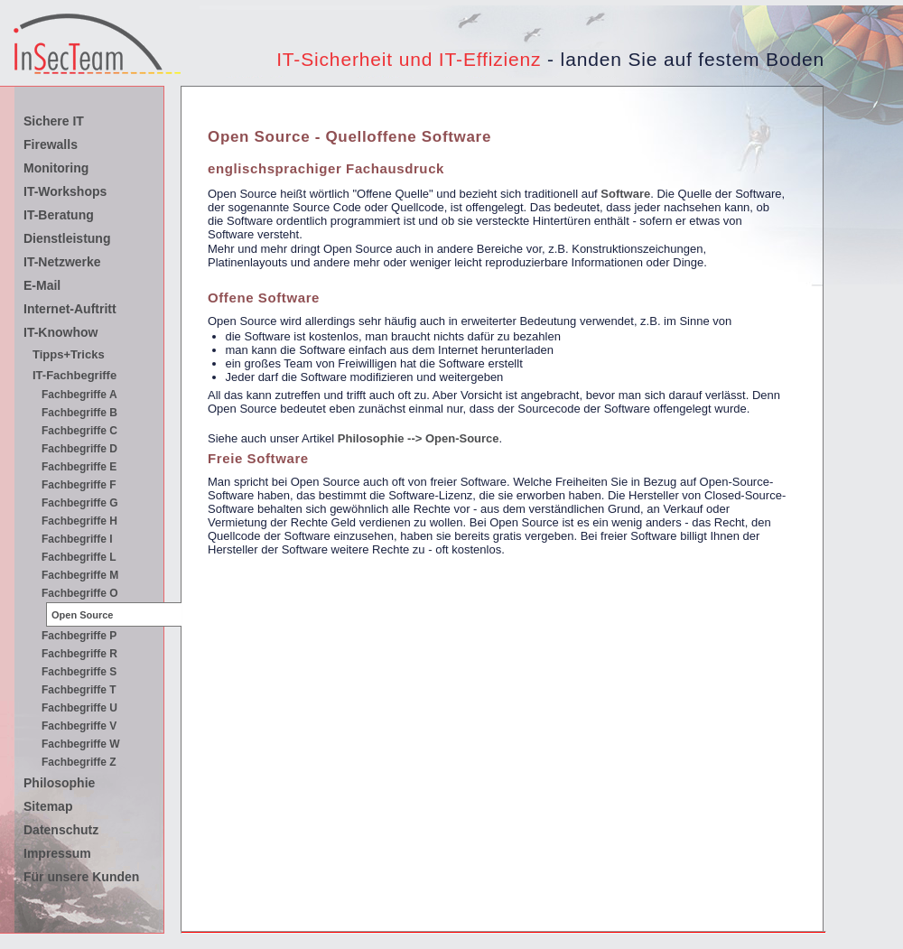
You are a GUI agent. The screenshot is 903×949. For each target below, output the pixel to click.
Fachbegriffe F (79, 485)
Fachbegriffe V (79, 726)
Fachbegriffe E (79, 467)
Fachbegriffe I (77, 539)
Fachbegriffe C (79, 430)
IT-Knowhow (60, 332)
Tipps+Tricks (69, 354)
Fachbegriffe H (79, 521)
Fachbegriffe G (80, 503)
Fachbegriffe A (79, 394)
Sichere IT (53, 121)
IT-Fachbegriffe (74, 375)
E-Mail (42, 285)
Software (625, 193)
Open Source (82, 614)
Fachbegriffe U (79, 708)
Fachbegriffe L (79, 557)
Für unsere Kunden (81, 877)
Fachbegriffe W (81, 744)
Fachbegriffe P (79, 635)
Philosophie (59, 783)
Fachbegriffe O (80, 593)
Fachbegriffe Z (79, 762)
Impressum (57, 853)
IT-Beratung (58, 215)
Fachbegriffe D (79, 448)
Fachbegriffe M (80, 575)
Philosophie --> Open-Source (418, 438)
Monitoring (55, 168)
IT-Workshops (65, 191)
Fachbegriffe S (79, 671)
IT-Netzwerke (62, 262)
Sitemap (47, 806)
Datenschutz (60, 830)
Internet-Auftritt (69, 309)
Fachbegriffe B (79, 412)
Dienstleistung (66, 238)
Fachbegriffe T (79, 690)
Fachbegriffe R (79, 653)
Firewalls (50, 144)
